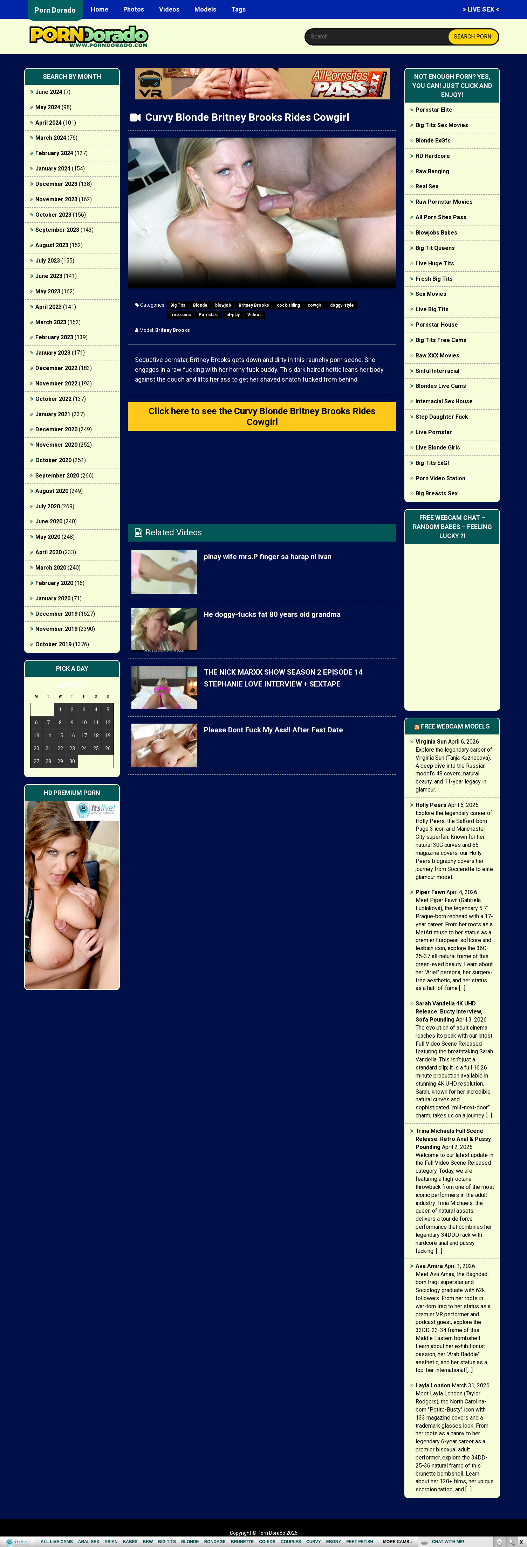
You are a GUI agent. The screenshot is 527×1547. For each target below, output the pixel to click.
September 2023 (57, 230)
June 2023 (48, 276)
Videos (169, 9)
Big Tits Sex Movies (442, 125)
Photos (133, 9)
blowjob (223, 305)
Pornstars (209, 314)
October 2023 (53, 214)
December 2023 (56, 184)
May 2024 (47, 107)
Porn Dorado (55, 10)
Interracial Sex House (444, 401)
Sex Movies (431, 294)
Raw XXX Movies (437, 355)
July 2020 (47, 506)
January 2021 (52, 414)
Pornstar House (437, 324)
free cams (180, 314)
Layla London (433, 1385)
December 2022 (56, 368)
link (520, 1437)
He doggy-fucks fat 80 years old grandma (284, 617)
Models (205, 9)
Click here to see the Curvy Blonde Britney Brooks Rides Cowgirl (262, 418)
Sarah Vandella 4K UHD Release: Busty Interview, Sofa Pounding (449, 1011)
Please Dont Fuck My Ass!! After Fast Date (285, 733)
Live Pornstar (434, 432)
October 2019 (53, 644)
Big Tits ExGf (433, 463)
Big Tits (177, 305)
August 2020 (51, 491)
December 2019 (56, 614)
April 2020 (48, 552)
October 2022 (53, 399)
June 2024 (48, 92)
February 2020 (54, 583)
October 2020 (53, 460)
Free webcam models (455, 726)
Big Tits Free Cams (441, 340)
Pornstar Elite (434, 109)
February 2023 (54, 337)
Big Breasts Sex (437, 493)
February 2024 (54, 153)
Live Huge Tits (435, 263)
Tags (238, 9)
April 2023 (48, 307)
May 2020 (47, 537)
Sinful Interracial (437, 371)
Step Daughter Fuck (442, 416)
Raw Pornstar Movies (444, 201)
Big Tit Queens (435, 248)
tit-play (233, 314)
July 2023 (47, 260)
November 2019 (56, 629)
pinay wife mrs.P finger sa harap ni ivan (278, 559)
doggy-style (342, 305)
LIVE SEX (481, 9)
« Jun (35, 774)
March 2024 (50, 137)
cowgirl (315, 305)
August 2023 (51, 245)
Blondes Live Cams (441, 386)
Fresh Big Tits (434, 279)
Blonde (200, 305)
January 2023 (52, 352)
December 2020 (56, 429)
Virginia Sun (431, 741)
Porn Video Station (440, 478)
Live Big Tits (432, 309)
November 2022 (56, 383)
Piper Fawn (430, 892)
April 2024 (48, 122)
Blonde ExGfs (433, 140)
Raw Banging (432, 171)
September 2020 (57, 475)
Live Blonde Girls (438, 447)
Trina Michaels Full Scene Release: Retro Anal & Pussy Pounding (453, 1139)
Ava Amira (429, 1266)
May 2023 (47, 291)
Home (99, 9)
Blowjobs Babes (436, 232)
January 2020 (52, 598)
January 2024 (52, 168)
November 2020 (56, 444)
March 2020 (50, 567)
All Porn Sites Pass (441, 217)
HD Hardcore (433, 156)
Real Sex (427, 186)
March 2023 (50, 322)
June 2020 (48, 521)
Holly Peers (431, 805)
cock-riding (288, 305)
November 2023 (56, 199)
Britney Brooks (254, 305)
